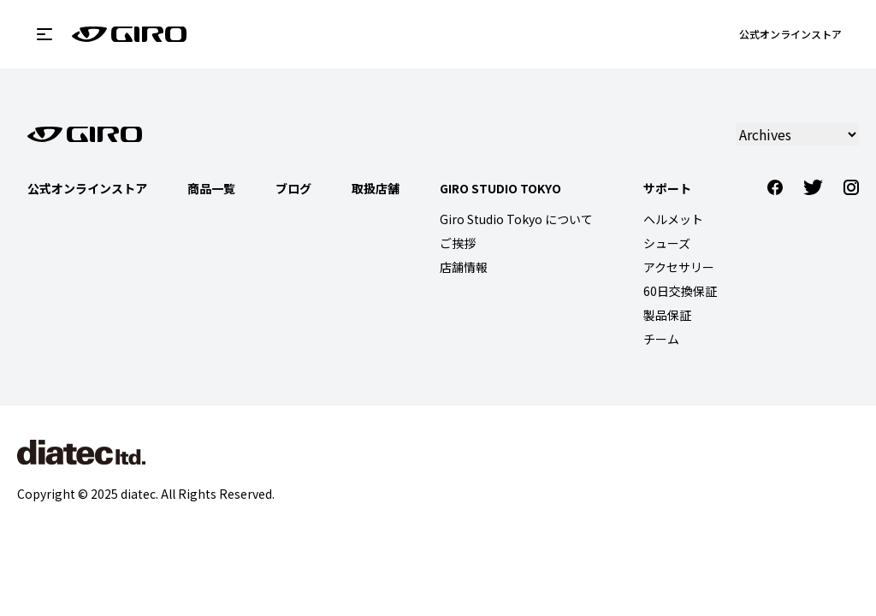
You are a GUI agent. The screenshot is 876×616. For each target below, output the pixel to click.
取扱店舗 (376, 188)
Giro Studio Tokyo (500, 188)
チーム (661, 338)
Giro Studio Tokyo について (516, 219)
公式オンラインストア (790, 34)
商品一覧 (211, 188)
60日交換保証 (680, 290)
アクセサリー (678, 266)
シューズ (666, 243)
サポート (667, 188)
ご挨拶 (458, 243)
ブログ (293, 188)
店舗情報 (464, 266)
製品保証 (667, 314)
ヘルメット (673, 219)
